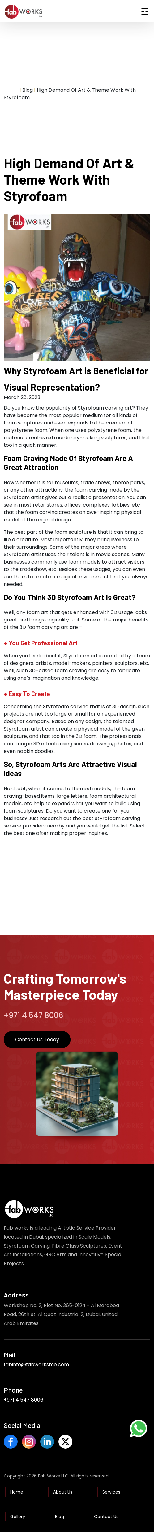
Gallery (17, 1516)
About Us (62, 1492)
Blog (59, 1516)
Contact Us (106, 1516)
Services (111, 1492)
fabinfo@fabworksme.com (36, 1364)
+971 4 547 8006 (23, 1399)
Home (11, 90)
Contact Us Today (37, 1039)
